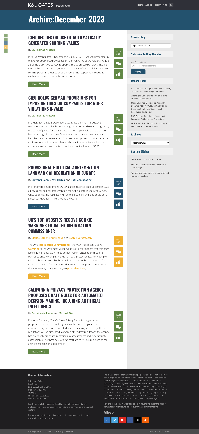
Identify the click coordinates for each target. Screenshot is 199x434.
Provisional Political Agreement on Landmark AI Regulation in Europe (63, 170)
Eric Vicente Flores (42, 313)
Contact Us (160, 5)
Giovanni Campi (41, 179)
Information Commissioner (54, 244)
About (148, 5)
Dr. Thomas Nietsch (43, 49)
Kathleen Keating (81, 179)
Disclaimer (165, 431)
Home (140, 5)
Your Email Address (138, 62)
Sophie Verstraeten (80, 237)
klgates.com (49, 418)
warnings (33, 248)
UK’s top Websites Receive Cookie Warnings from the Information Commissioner (60, 225)
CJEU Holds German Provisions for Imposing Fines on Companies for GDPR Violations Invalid (65, 103)
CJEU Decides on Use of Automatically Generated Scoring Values (64, 40)
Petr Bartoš (58, 179)
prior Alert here (76, 268)
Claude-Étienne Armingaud (47, 237)
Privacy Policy (154, 431)
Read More (38, 84)
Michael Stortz (67, 313)
